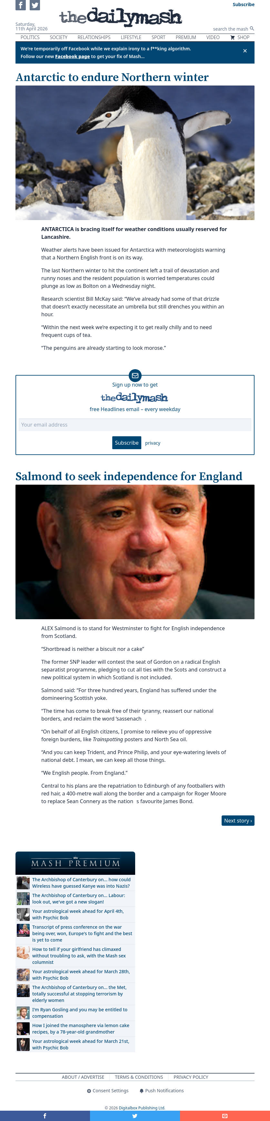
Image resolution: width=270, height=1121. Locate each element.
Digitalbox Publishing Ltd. (142, 1108)
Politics (30, 37)
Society (58, 37)
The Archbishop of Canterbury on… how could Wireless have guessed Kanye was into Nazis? (81, 882)
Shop (239, 37)
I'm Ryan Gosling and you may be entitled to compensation (79, 1012)
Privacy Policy (191, 1077)
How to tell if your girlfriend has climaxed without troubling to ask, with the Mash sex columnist (79, 955)
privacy (152, 443)
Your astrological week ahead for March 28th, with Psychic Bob (81, 974)
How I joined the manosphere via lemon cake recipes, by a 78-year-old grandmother (80, 1028)
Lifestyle (131, 37)
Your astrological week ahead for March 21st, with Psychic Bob (80, 1044)
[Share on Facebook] (45, 1116)
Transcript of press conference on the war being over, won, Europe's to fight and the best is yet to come (82, 933)
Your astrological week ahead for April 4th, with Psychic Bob (78, 914)
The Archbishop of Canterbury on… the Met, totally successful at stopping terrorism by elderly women (79, 993)
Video (213, 37)
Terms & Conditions (139, 1077)
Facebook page (72, 56)
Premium (186, 37)
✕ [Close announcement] (245, 51)
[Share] (225, 1116)
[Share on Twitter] (135, 1116)
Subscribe (126, 442)
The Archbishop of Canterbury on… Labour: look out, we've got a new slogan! (78, 898)
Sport (158, 37)
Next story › (238, 820)
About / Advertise (83, 1077)
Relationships (94, 37)
